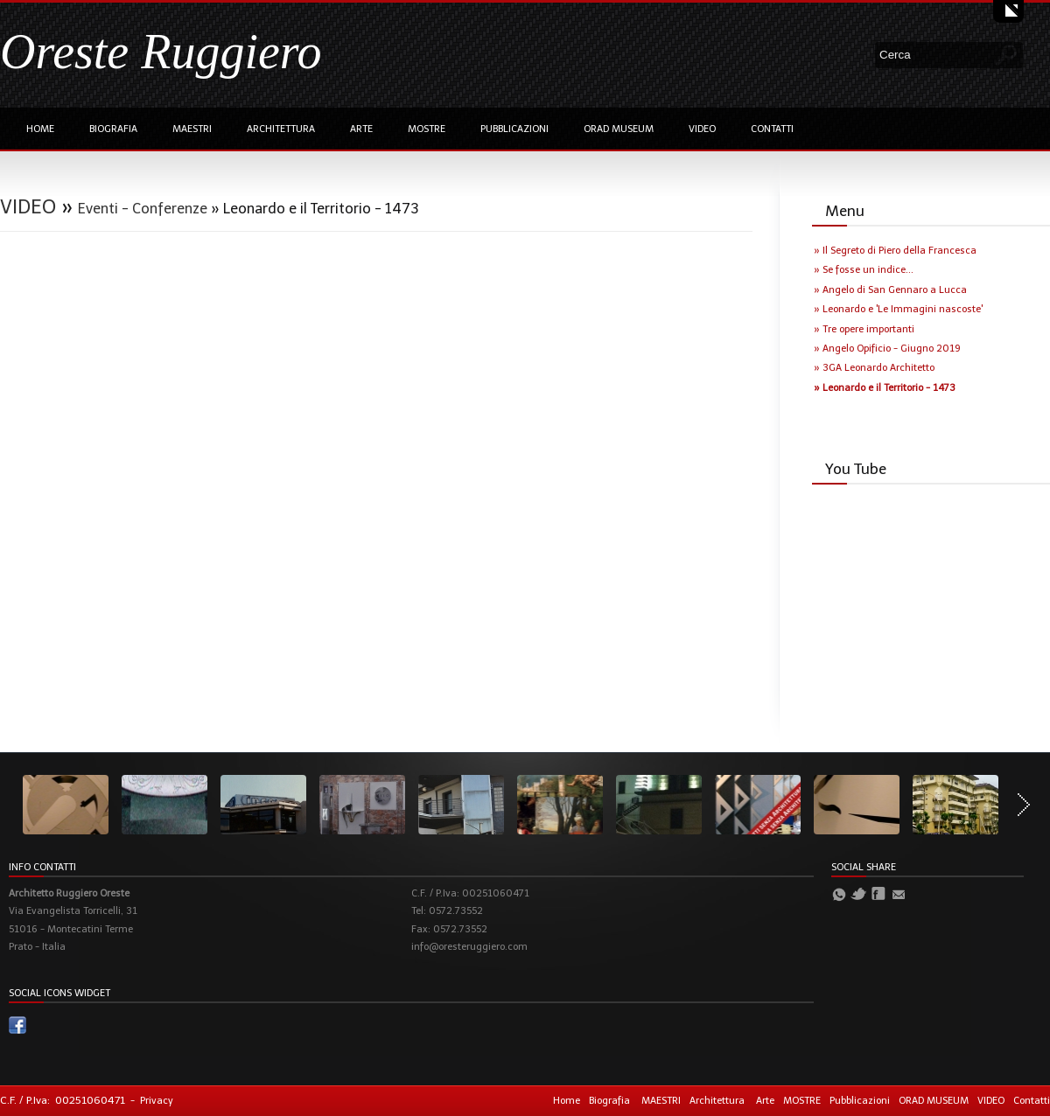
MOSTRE (426, 129)
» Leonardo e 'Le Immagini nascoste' (898, 309)
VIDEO (702, 129)
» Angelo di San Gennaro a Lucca (890, 290)
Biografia (113, 129)
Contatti (772, 129)
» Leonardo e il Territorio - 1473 (885, 388)
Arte (361, 129)
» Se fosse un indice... (864, 270)
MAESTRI (192, 129)
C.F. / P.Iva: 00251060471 (62, 1100)
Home (40, 129)
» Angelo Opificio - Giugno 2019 (887, 348)
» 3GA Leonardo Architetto (874, 367)
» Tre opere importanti (864, 329)
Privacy (156, 1100)
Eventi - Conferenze (142, 208)
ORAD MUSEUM (619, 129)
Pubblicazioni (514, 129)
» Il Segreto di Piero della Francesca (895, 250)
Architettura (281, 129)
